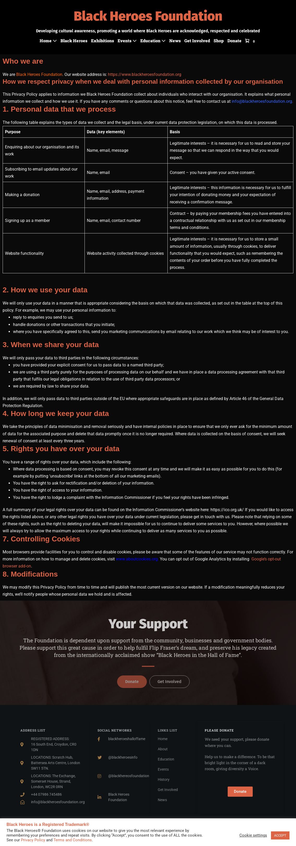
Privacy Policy (33, 840)
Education (153, 40)
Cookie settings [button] (253, 835)
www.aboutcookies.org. (137, 559)
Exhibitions (102, 40)
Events (127, 40)
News (175, 40)
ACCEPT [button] (280, 835)
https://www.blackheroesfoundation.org (144, 74)
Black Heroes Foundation (148, 16)
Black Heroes (74, 40)
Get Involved (197, 40)
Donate (234, 40)
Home (48, 40)
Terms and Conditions (72, 840)
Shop (219, 40)
